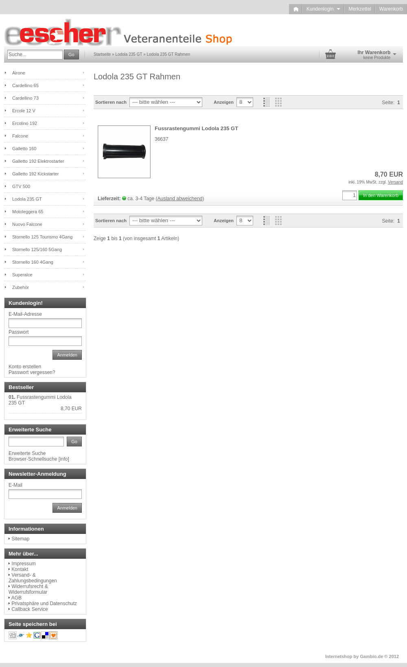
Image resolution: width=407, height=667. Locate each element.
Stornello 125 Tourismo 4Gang (42, 236)
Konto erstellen (25, 367)
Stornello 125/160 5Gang (37, 249)
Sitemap (20, 539)
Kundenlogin (323, 9)
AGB (16, 598)
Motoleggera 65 (27, 211)
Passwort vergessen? (32, 372)
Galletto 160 (24, 148)
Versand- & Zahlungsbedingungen (33, 578)
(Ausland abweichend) (180, 198)
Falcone (20, 135)
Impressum (23, 563)
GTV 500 (21, 186)
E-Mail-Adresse (25, 314)
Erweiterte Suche (27, 453)
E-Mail (15, 485)
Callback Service (29, 609)
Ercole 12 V (23, 110)
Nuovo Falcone (27, 224)
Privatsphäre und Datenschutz (44, 603)
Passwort (18, 332)
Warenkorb (391, 9)
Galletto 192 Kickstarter (35, 173)
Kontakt (19, 569)
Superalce (22, 274)
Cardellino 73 (25, 98)
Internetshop (338, 656)
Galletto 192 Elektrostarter (38, 161)
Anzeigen (224, 102)
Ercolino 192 (24, 123)
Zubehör (20, 287)
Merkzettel (359, 9)
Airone (18, 72)
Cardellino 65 (25, 85)
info (64, 459)
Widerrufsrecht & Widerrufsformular (28, 589)
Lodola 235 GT (27, 199)
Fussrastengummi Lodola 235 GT (196, 128)
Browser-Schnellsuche (33, 459)
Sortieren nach (111, 102)
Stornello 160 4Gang (32, 262)
